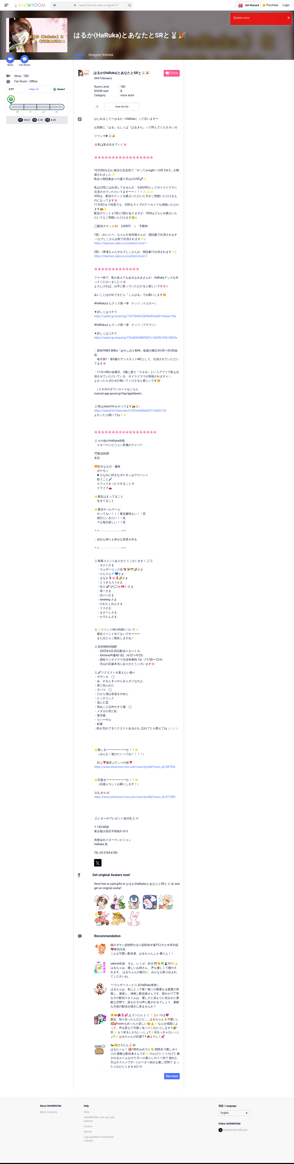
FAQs (86, 1112)
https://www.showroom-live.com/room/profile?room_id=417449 (134, 797)
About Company (48, 1112)
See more (172, 1076)
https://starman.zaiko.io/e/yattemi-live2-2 (120, 256)
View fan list (121, 106)
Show (10, 60)
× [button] (288, 17)
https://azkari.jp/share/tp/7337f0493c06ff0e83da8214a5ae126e (135, 316)
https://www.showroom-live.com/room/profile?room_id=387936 (134, 767)
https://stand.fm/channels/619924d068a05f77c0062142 (130, 410)
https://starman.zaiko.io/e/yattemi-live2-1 (120, 243)
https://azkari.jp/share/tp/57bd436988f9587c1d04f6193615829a (135, 337)
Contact (88, 1126)
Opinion (88, 1131)
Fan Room (24, 60)
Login (286, 5)
